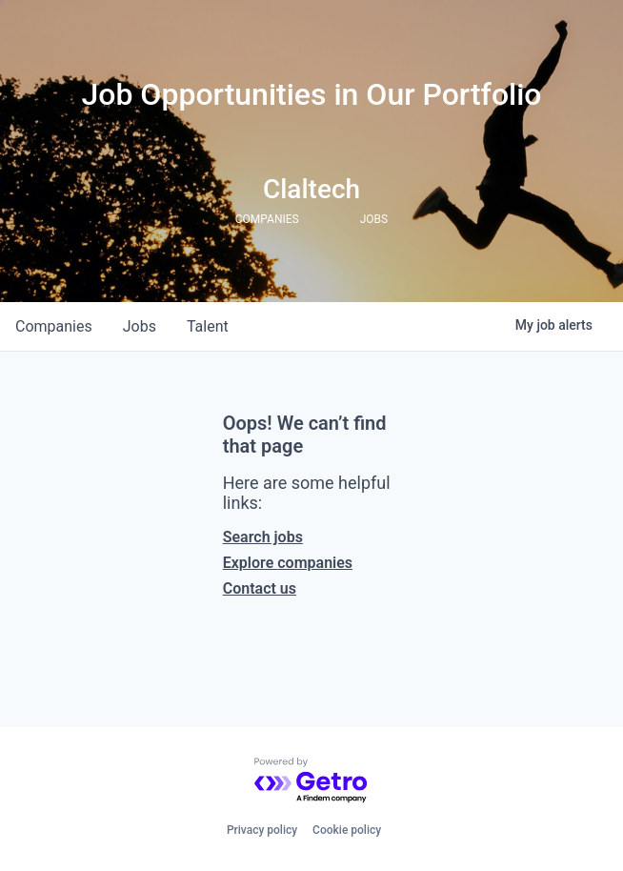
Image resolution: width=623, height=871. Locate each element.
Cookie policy (346, 830)
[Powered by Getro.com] (311, 781)
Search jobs (263, 537)
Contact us (259, 588)
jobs (139, 326)
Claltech (311, 189)
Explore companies (287, 563)
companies (53, 326)
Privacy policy (262, 830)
